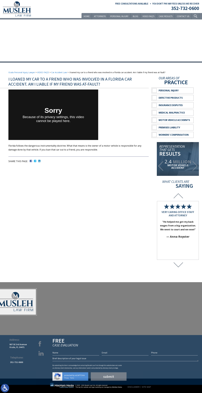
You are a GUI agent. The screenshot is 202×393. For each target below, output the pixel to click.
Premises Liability (169, 127)
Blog (135, 16)
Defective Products (171, 97)
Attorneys (100, 16)
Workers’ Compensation (174, 134)
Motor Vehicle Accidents (174, 120)
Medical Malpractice (172, 112)
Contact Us (183, 16)
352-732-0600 (185, 8)
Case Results (166, 16)
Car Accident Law (59, 72)
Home (87, 16)
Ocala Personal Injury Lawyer (21, 72)
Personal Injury (119, 16)
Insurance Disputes (171, 105)
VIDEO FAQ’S (148, 16)
